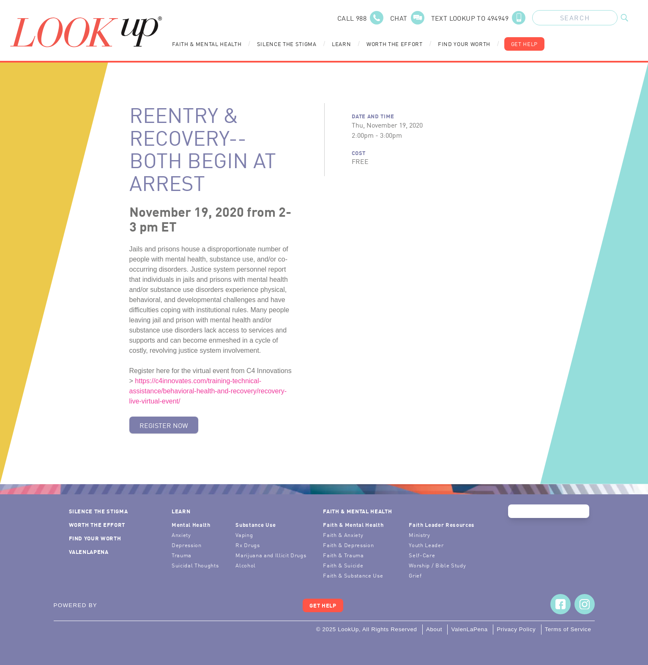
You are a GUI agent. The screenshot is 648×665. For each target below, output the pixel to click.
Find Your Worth (464, 44)
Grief (415, 575)
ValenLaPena (89, 552)
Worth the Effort (394, 44)
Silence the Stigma (287, 44)
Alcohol (245, 565)
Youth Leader (426, 545)
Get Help (524, 44)
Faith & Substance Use (353, 575)
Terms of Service (568, 629)
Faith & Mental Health (206, 44)
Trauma (181, 555)
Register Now (163, 425)
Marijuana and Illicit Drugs (270, 555)
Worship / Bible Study (437, 565)
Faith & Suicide (343, 565)
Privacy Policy (516, 629)
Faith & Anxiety (343, 535)
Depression (187, 545)
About (434, 629)
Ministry (419, 535)
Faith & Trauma (343, 555)
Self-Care (422, 555)
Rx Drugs (247, 545)
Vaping (244, 535)
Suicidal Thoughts (195, 565)
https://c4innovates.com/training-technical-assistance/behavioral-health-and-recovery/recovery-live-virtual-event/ (208, 391)
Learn (341, 44)
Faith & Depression (348, 545)
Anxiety (181, 535)
